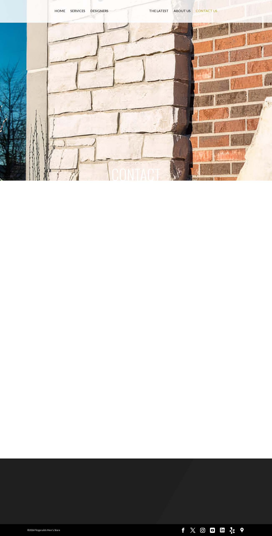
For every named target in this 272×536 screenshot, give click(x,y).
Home (58, 12)
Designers (97, 12)
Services (76, 12)
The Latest (161, 12)
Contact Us (208, 12)
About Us (184, 12)
